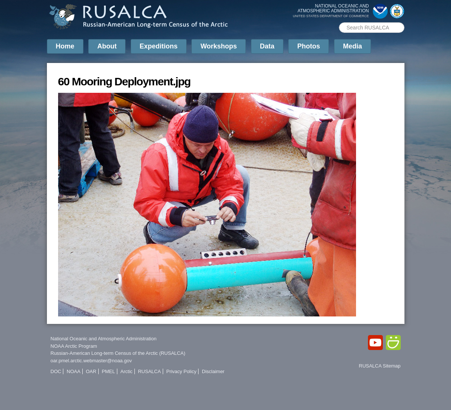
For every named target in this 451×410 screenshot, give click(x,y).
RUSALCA (149, 371)
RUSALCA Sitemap (380, 366)
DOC (56, 371)
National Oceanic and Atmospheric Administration (104, 338)
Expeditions (159, 46)
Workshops (218, 46)
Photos (308, 46)
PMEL (108, 371)
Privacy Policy (181, 371)
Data (267, 46)
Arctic (126, 371)
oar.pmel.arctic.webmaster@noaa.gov (91, 360)
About (107, 46)
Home (65, 46)
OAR (91, 371)
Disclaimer (213, 371)
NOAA (73, 371)
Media (352, 46)
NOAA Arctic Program (74, 346)
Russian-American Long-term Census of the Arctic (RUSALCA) (118, 353)
